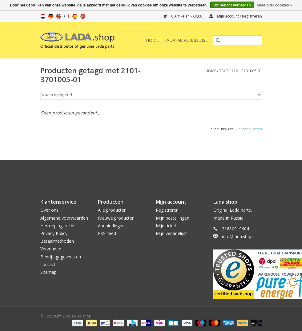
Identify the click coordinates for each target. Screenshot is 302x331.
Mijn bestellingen (172, 218)
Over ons (49, 210)
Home (152, 40)
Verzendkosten (249, 128)
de (50, 16)
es (74, 16)
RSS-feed (107, 233)
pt (82, 16)
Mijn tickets (167, 226)
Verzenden (50, 249)
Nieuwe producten (116, 218)
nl (42, 16)
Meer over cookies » (274, 5)
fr (66, 16)
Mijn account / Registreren (235, 16)
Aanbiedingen (111, 226)
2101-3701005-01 (247, 71)
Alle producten (112, 210)
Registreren (167, 210)
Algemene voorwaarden (64, 218)
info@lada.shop (237, 236)
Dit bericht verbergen (232, 5)
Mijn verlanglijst (171, 233)
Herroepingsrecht (57, 226)
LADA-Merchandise (186, 40)
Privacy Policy (53, 233)
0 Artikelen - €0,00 (183, 16)
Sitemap (48, 272)
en (58, 16)
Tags (223, 71)
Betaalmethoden (57, 241)
